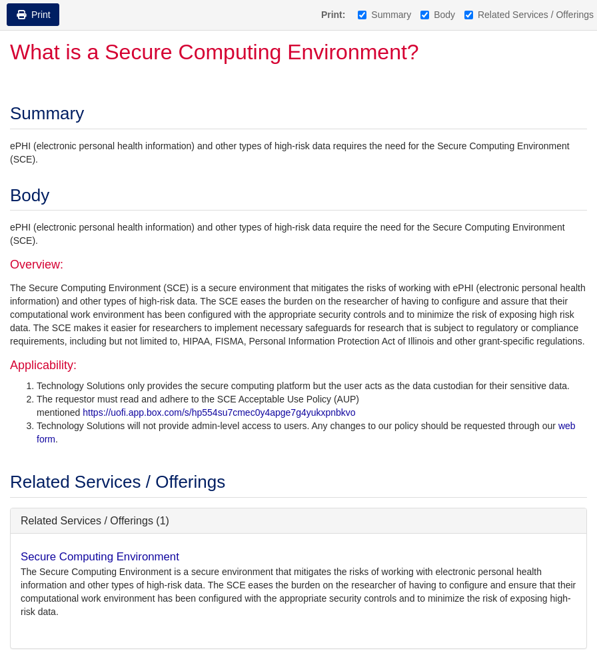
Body (437, 14)
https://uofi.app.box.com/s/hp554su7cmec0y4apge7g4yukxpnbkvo (219, 412)
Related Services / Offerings (529, 14)
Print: (333, 14)
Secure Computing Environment (100, 556)
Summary (384, 14)
